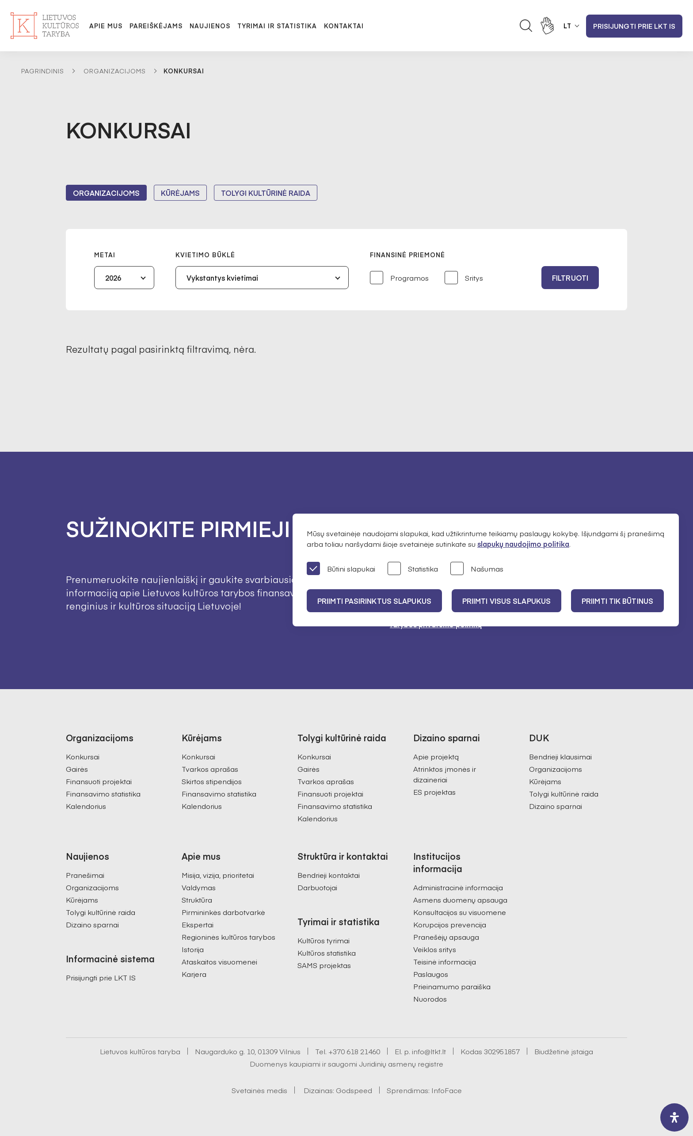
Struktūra (197, 899)
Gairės (77, 769)
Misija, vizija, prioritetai (218, 875)
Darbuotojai (317, 887)
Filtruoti (570, 277)
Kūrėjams (180, 193)
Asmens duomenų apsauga (460, 899)
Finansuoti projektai (99, 781)
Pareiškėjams (156, 25)
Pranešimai (85, 875)
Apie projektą (436, 756)
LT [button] (567, 25)
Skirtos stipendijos (212, 781)
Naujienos (210, 25)
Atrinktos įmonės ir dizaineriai (444, 774)
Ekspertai (197, 924)
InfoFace (446, 1090)
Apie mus (105, 25)
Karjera (194, 974)
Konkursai (82, 756)
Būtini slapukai (341, 569)
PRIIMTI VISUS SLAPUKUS (506, 601)
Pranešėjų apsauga (446, 937)
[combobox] (124, 277)
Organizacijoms (115, 70)
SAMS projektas (324, 965)
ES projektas (434, 792)
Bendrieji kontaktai (328, 875)
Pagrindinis (42, 70)
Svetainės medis (259, 1090)
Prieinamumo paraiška (452, 986)
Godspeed (354, 1090)
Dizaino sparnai (555, 806)
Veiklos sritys (434, 949)
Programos (399, 278)
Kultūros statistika (326, 952)
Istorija (193, 949)
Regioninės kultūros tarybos (228, 937)
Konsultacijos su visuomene (459, 912)
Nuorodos (430, 998)
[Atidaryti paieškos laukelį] (526, 25)
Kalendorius (86, 806)
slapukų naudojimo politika (523, 544)
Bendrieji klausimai (560, 756)
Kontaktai (344, 25)
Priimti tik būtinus (617, 601)
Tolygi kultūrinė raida (265, 193)
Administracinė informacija (458, 887)
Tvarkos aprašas (210, 769)
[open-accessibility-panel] (674, 1117)
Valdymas (199, 887)
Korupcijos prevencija (449, 924)
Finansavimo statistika (103, 793)
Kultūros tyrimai (323, 940)
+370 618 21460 (354, 1051)
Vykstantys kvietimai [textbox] (222, 277)
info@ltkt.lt (429, 1051)
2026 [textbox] (113, 277)
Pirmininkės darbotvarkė (223, 912)
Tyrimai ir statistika (277, 25)
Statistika (413, 569)
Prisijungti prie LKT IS (634, 25)
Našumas (476, 569)
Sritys (464, 278)
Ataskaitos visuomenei (219, 961)
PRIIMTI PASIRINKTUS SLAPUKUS (374, 601)
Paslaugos (430, 974)
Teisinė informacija (444, 961)
